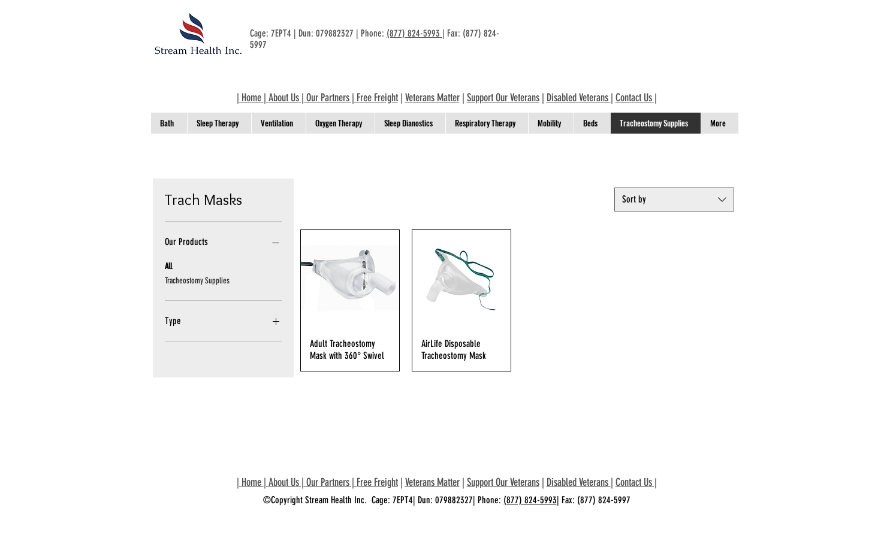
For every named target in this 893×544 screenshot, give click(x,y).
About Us (283, 97)
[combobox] (674, 199)
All (168, 265)
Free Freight (377, 97)
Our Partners (327, 97)
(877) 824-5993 (414, 33)
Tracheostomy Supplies (197, 280)
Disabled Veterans (579, 97)
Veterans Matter (432, 97)
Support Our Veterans (503, 97)
